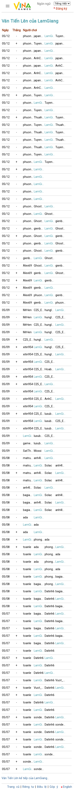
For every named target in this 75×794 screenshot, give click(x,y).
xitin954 (28, 347)
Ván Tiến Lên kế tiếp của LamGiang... (25, 778)
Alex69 (27, 265)
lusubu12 (50, 414)
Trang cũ (13, 787)
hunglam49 (50, 310)
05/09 (6, 310)
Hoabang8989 (50, 369)
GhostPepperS (39, 206)
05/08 (6, 458)
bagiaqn (28, 495)
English (67, 787)
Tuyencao (60, 36)
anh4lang (39, 458)
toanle (27, 547)
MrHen (27, 310)
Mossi (37, 451)
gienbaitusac (60, 221)
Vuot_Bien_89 (60, 680)
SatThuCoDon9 (28, 451)
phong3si (39, 539)
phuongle (28, 36)
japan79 (39, 36)
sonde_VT (39, 717)
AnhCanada (39, 58)
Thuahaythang (39, 117)
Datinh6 (49, 591)
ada (25, 517)
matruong (28, 458)
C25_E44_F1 (39, 310)
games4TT (28, 443)
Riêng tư (28, 787)
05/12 (6, 36)
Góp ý (54, 787)
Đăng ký (61, 8)
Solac (48, 465)
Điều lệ (42, 787)
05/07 (6, 613)
